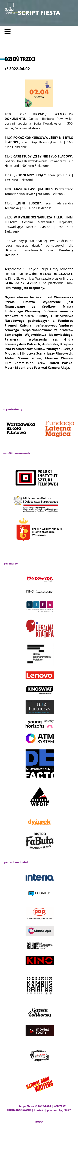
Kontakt (39, 1110)
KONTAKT (60, 1106)
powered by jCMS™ (59, 1110)
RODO (39, 1121)
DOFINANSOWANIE (19, 1110)
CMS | (14, 1106)
